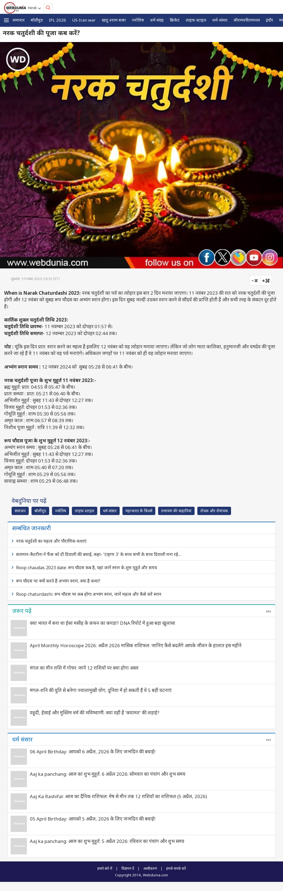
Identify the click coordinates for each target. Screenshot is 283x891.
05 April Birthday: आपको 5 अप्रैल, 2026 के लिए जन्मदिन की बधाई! (92, 819)
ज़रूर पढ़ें (22, 611)
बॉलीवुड (37, 20)
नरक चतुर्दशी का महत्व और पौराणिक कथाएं (51, 541)
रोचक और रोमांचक (214, 510)
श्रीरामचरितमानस (247, 20)
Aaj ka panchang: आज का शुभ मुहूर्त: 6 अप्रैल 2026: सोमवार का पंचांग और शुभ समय (107, 774)
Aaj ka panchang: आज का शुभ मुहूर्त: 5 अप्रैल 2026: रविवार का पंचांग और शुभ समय (107, 841)
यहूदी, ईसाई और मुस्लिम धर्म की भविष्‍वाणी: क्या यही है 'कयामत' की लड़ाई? (94, 712)
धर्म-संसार (219, 20)
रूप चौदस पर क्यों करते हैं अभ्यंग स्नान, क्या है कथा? (58, 581)
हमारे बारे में (104, 868)
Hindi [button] (33, 7)
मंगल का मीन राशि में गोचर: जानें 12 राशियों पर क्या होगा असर (84, 668)
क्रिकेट (175, 20)
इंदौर (269, 20)
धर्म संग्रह (157, 20)
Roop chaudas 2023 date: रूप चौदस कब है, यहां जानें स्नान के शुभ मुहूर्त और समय (86, 568)
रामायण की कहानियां (176, 510)
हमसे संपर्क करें (176, 868)
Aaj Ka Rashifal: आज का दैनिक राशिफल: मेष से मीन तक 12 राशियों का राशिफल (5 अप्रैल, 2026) (118, 796)
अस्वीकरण (150, 868)
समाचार (19, 20)
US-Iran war (84, 20)
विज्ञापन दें (127, 868)
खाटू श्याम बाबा (114, 20)
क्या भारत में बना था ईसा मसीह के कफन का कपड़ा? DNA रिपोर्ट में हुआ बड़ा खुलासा (102, 623)
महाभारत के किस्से (138, 510)
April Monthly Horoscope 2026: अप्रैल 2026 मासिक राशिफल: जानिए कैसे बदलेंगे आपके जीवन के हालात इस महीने (136, 645)
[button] (6, 20)
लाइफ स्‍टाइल (196, 20)
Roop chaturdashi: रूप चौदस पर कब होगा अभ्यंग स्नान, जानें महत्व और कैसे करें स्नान (88, 594)
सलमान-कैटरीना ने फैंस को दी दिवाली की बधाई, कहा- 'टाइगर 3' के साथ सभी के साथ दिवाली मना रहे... (98, 554)
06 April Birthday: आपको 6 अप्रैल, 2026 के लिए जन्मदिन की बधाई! (92, 751)
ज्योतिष (138, 20)
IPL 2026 (57, 20)
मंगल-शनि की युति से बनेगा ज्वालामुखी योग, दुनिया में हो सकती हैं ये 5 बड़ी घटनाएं (101, 690)
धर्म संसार (22, 739)
